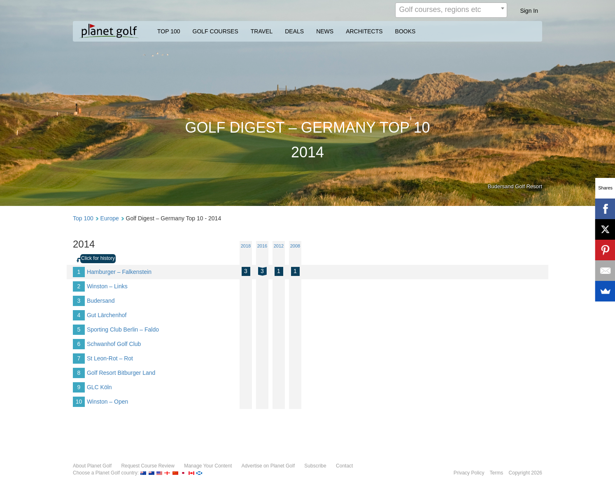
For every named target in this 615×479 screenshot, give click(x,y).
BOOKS (405, 31)
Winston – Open (107, 401)
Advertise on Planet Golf (268, 466)
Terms (496, 473)
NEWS (324, 31)
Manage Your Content (208, 466)
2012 (279, 245)
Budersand (101, 300)
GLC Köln (99, 387)
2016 (262, 245)
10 (79, 401)
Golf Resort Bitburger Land (121, 372)
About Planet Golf (92, 466)
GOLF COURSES (215, 31)
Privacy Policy (469, 473)
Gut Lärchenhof (107, 315)
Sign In (529, 10)
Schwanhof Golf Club (114, 344)
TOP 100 (168, 31)
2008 (295, 245)
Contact (344, 466)
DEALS (294, 31)
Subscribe (315, 466)
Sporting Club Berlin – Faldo (123, 329)
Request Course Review (147, 466)
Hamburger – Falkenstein (119, 272)
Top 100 (83, 218)
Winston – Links (107, 286)
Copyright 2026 (525, 473)
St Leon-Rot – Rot (110, 358)
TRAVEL (262, 31)
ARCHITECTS (364, 31)
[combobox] (451, 10)
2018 (246, 245)
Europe (109, 218)
